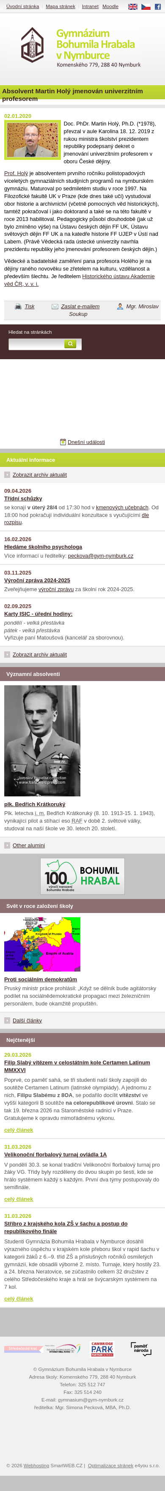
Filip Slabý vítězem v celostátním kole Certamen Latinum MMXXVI (77, 1066)
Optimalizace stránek (111, 1465)
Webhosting (37, 1465)
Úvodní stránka (22, 6)
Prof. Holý (16, 173)
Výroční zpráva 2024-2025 (37, 580)
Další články (27, 1020)
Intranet (90, 6)
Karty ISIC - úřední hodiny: (38, 614)
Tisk (29, 306)
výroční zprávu (56, 589)
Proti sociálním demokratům (40, 979)
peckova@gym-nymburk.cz (101, 556)
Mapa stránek (60, 6)
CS (149, 7)
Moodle (110, 6)
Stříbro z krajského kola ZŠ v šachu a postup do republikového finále (66, 1227)
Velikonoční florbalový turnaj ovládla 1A (55, 1154)
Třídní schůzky (23, 498)
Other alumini (29, 845)
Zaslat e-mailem (80, 306)
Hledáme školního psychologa (43, 547)
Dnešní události (86, 442)
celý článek (18, 1130)
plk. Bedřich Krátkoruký (34, 804)
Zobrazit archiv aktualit (40, 475)
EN (135, 7)
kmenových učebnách (122, 507)
